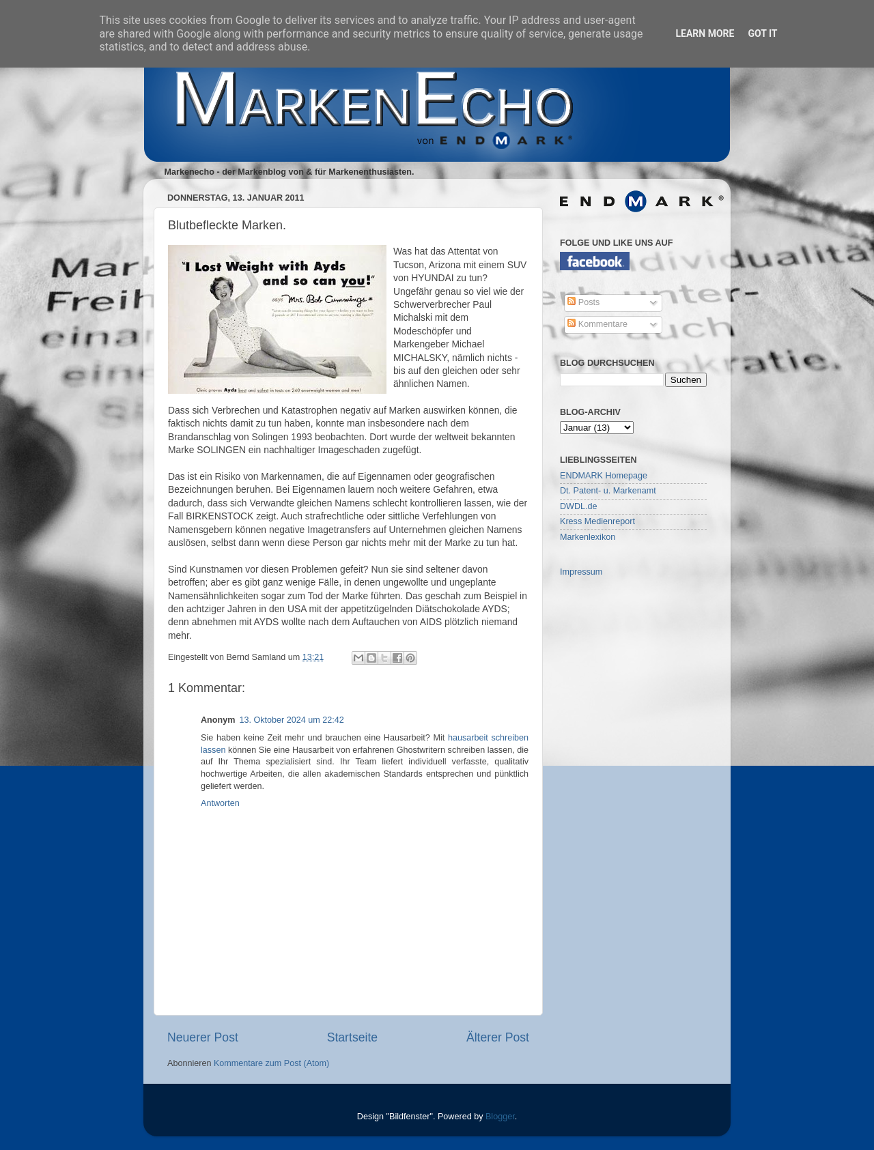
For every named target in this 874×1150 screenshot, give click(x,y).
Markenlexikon (587, 537)
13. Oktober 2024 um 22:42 (291, 720)
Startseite (352, 1037)
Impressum (581, 572)
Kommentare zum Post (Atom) (271, 1063)
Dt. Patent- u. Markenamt (608, 490)
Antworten (220, 803)
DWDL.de (578, 506)
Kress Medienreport (597, 521)
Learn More (704, 33)
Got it (762, 33)
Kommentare (597, 324)
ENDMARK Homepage (603, 475)
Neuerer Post (202, 1037)
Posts (583, 302)
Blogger (500, 1116)
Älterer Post (497, 1037)
